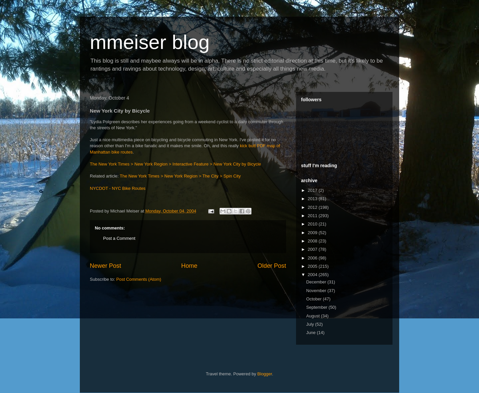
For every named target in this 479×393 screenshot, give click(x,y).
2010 (313, 223)
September (317, 307)
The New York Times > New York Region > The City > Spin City (180, 176)
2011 (313, 215)
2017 (313, 190)
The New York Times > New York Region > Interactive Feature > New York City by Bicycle (175, 164)
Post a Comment (119, 238)
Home (189, 265)
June (311, 332)
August (313, 315)
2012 (313, 207)
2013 (313, 198)
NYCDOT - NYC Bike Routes (117, 188)
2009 (313, 232)
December (317, 281)
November (317, 290)
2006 (313, 257)
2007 (313, 249)
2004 (313, 274)
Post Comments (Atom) (138, 279)
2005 (313, 266)
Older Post (271, 265)
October (314, 298)
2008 (313, 240)
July (310, 324)
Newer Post (105, 265)
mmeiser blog (150, 42)
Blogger (264, 373)
